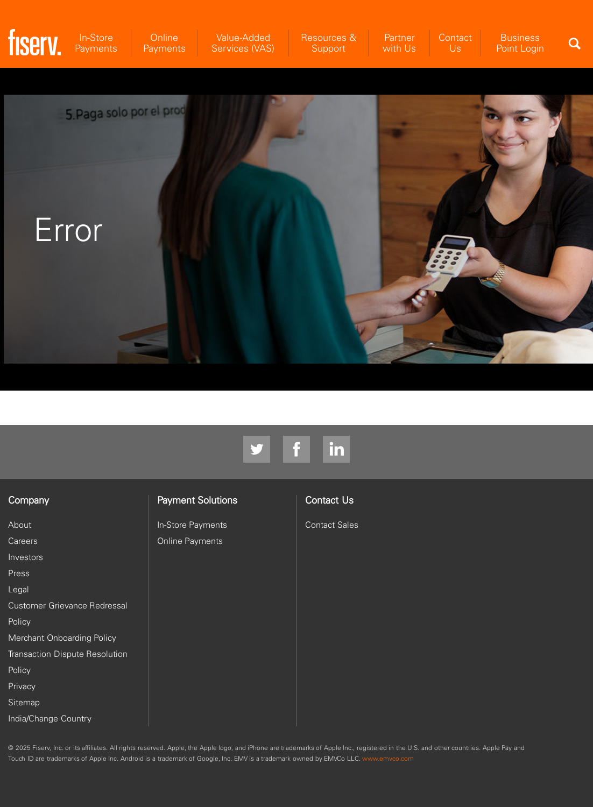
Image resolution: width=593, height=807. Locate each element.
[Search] (574, 43)
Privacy (22, 686)
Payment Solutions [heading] (197, 500)
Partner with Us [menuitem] (399, 42)
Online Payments (190, 540)
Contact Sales (331, 524)
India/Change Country (49, 718)
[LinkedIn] (336, 450)
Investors (25, 556)
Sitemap (24, 702)
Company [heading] (28, 500)
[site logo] (34, 42)
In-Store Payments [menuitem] (96, 42)
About (19, 524)
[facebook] (296, 450)
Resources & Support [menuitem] (328, 42)
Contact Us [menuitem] (455, 42)
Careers (23, 540)
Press (19, 573)
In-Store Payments (192, 524)
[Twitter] (257, 450)
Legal (18, 589)
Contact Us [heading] (329, 500)
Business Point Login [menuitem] (520, 42)
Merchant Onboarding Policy (62, 637)
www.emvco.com (388, 758)
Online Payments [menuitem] (164, 42)
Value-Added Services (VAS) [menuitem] (242, 42)
